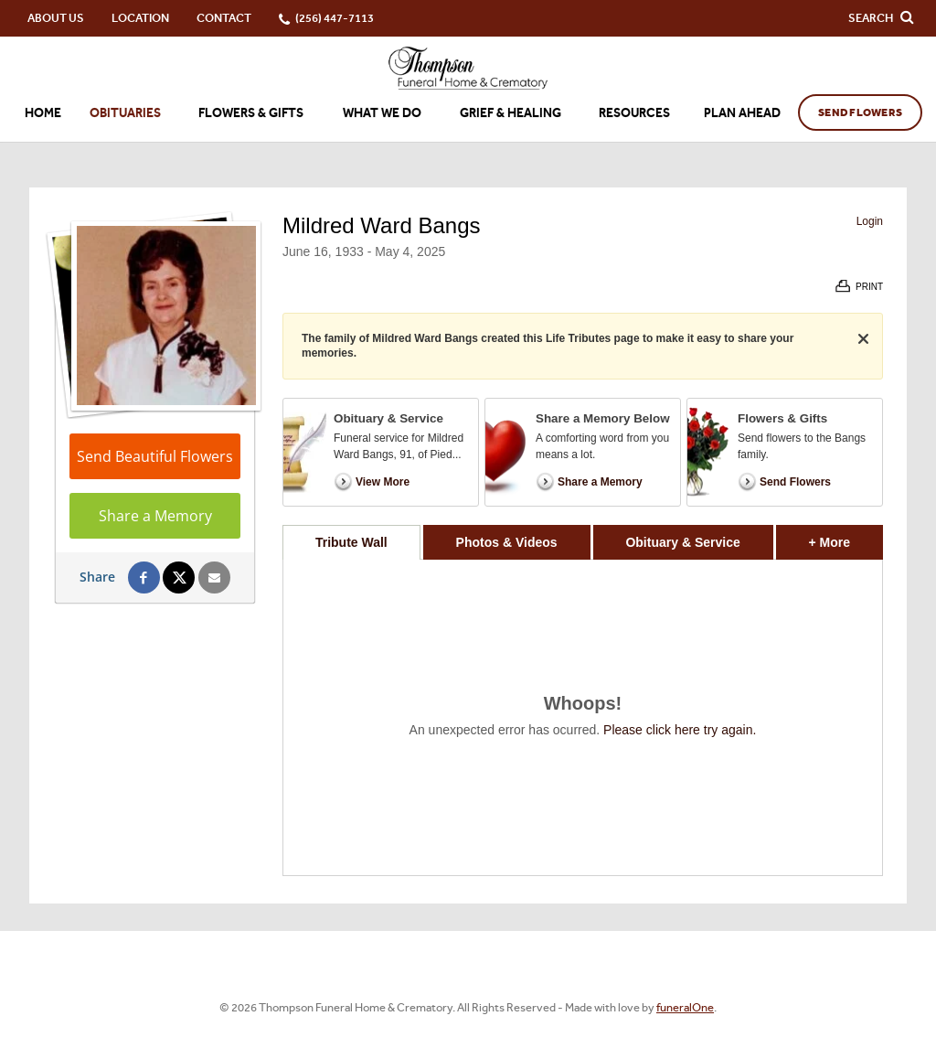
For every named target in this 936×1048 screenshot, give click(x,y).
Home (43, 113)
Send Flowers (860, 112)
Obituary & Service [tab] (682, 542)
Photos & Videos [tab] (507, 542)
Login (869, 221)
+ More (846, 537)
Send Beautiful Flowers (155, 456)
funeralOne (685, 1007)
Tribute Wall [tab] (351, 542)
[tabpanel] (583, 717)
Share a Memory (155, 516)
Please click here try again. (679, 729)
